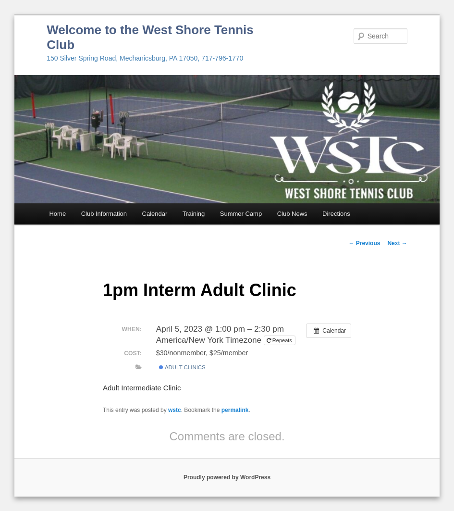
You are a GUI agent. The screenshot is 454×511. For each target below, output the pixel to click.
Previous (364, 243)
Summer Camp (241, 213)
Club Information (104, 213)
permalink (235, 410)
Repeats (280, 340)
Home (57, 213)
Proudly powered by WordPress (227, 477)
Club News (292, 213)
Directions (336, 213)
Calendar (155, 213)
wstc (174, 410)
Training (194, 213)
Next (397, 243)
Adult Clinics (182, 367)
